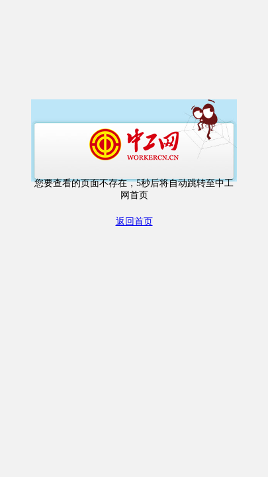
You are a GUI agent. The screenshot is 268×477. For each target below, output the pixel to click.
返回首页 (134, 222)
